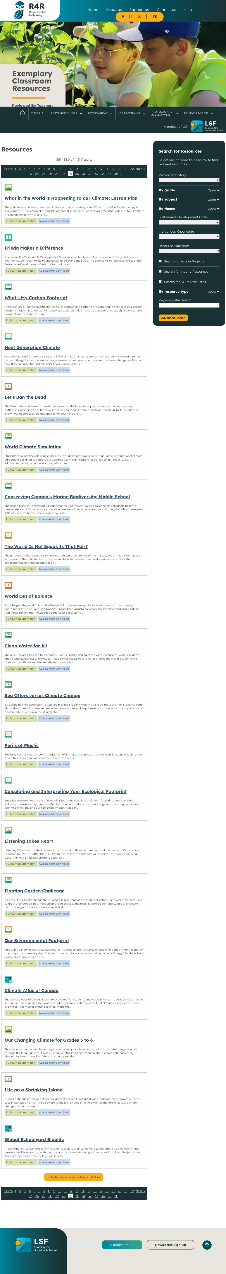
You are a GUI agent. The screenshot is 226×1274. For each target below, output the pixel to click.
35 (109, 174)
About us (114, 10)
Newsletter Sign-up (170, 1245)
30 (77, 174)
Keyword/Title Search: (189, 303)
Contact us (166, 10)
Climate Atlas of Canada (32, 990)
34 (103, 174)
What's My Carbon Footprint (36, 297)
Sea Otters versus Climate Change (42, 695)
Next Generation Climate (32, 347)
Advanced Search (173, 318)
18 (107, 169)
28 (64, 174)
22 (132, 169)
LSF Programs (129, 113)
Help (188, 10)
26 (50, 174)
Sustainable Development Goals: (189, 219)
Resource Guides (64, 113)
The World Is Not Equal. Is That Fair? (46, 546)
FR (155, 17)
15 (89, 169)
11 (65, 169)
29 (70, 174)
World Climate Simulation (33, 446)
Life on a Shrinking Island (34, 1089)
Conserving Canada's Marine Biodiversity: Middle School (67, 496)
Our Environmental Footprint (37, 940)
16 (95, 169)
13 (77, 169)
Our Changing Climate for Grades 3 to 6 (49, 1040)
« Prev (8, 169)
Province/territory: (189, 177)
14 (83, 169)
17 (101, 169)
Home (92, 10)
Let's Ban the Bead (25, 397)
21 (125, 169)
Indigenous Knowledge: (189, 234)
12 (71, 169)
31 (83, 174)
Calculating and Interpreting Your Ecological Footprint (66, 791)
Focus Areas (97, 113)
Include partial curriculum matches (73, 1177)
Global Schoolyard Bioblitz (34, 1139)
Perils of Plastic (22, 745)
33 (96, 174)
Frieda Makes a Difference (34, 248)
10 (59, 169)
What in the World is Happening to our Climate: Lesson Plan (71, 198)
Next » (140, 169)
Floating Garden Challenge (34, 890)
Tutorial (38, 113)
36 (116, 174)
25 (43, 174)
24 (37, 174)
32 (89, 174)
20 (119, 169)
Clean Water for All (26, 645)
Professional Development (161, 113)
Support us (139, 10)
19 (113, 169)
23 (30, 174)
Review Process (196, 113)
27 (57, 174)
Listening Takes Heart (29, 841)
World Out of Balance (28, 596)
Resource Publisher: (189, 248)
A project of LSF (122, 1245)
